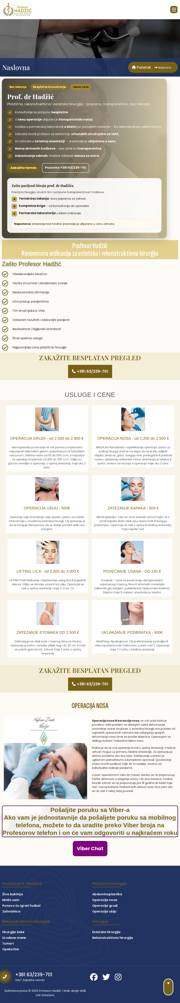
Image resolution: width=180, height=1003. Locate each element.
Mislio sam (10, 907)
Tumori (8, 951)
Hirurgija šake (13, 939)
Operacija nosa (104, 907)
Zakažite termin (23, 168)
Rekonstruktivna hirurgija (112, 945)
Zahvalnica (11, 918)
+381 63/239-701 (33, 982)
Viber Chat (90, 848)
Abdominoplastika (107, 901)
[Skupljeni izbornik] (174, 9)
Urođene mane (14, 945)
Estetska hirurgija (106, 939)
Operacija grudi (105, 913)
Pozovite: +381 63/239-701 (65, 167)
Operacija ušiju (104, 918)
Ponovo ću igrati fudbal (21, 913)
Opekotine (10, 956)
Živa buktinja (12, 901)
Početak (141, 67)
